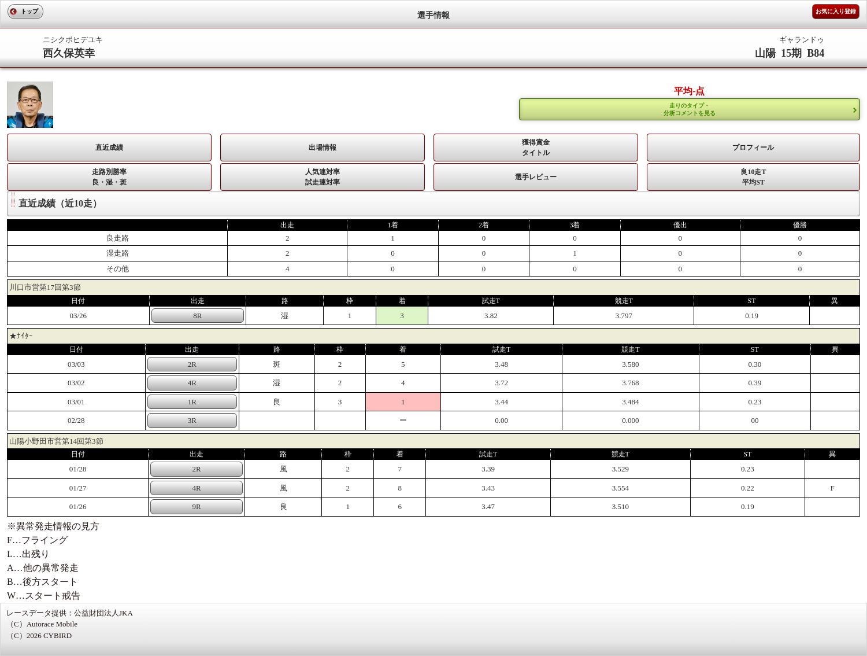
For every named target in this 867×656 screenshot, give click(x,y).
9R (196, 506)
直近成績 (109, 147)
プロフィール (753, 147)
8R (197, 315)
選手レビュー (536, 177)
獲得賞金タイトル (536, 147)
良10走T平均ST (753, 177)
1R (192, 401)
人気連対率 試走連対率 (322, 177)
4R (192, 382)
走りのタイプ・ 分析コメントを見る (690, 109)
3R (192, 420)
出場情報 (322, 147)
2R (192, 364)
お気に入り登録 (836, 11)
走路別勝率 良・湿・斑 (109, 177)
